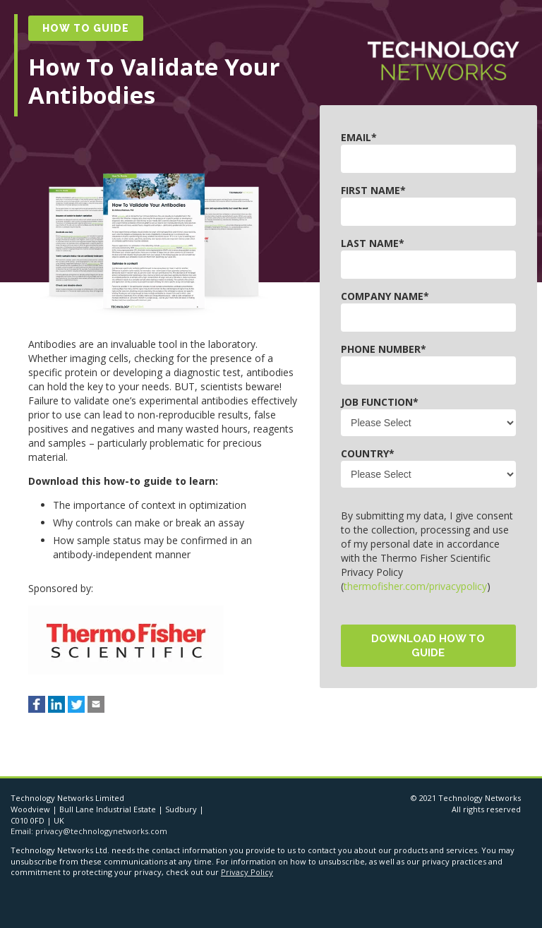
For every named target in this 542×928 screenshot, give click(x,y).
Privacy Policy (247, 872)
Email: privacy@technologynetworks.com (89, 831)
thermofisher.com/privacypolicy (415, 586)
